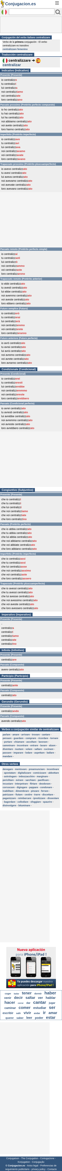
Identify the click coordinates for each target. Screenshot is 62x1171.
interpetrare (21, 783)
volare (29, 749)
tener (27, 993)
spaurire (47, 802)
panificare (43, 780)
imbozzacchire (27, 776)
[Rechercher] (31, 12)
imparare (18, 752)
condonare (46, 787)
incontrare (22, 745)
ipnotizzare (39, 798)
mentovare (21, 769)
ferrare (44, 791)
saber (20, 1018)
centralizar (12, 65)
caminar (10, 1008)
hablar (51, 998)
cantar (39, 1002)
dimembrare (22, 791)
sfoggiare (35, 802)
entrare (34, 745)
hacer (9, 1002)
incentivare (53, 769)
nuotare (19, 749)
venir (7, 998)
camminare (9, 745)
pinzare (35, 791)
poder (39, 1017)
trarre (37, 794)
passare (7, 752)
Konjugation (24, 1162)
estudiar (39, 1008)
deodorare (44, 783)
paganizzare (9, 798)
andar (37, 1013)
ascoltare (31, 741)
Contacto (52, 1169)
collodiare (22, 802)
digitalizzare (24, 772)
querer (9, 1018)
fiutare (19, 794)
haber (50, 992)
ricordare (43, 738)
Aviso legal (32, 1165)
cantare (46, 734)
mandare (7, 756)
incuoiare (8, 783)
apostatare (10, 772)
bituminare (24, 805)
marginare (42, 776)
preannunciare (37, 769)
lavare (43, 745)
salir (18, 1013)
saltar (30, 998)
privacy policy (38, 1169)
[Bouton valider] (57, 12)
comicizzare (39, 772)
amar (53, 1013)
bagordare (9, 802)
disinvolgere (9, 805)
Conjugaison (12, 1158)
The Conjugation (29, 1158)
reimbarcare (24, 798)
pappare (33, 787)
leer (29, 1017)
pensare (7, 738)
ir (44, 1012)
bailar (16, 994)
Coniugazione (47, 1158)
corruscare (9, 787)
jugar (52, 1003)
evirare (19, 780)
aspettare (39, 752)
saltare (38, 749)
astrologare (10, 776)
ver (40, 998)
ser (52, 1007)
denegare (8, 769)
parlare (6, 734)
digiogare (22, 787)
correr (21, 1003)
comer (25, 1007)
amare (15, 734)
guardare (18, 738)
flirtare (33, 783)
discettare (47, 794)
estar (50, 1017)
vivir (27, 1013)
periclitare (8, 780)
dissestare (53, 798)
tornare (54, 738)
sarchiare (30, 780)
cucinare (49, 749)
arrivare (25, 734)
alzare (52, 745)
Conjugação (38, 1162)
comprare (31, 738)
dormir (38, 993)
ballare (50, 752)
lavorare (43, 741)
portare (8, 741)
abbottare (53, 772)
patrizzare (8, 794)
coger (8, 993)
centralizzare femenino (15, 49)
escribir (8, 1013)
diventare (8, 749)
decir (18, 998)
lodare (28, 752)
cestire (28, 794)
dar (28, 1003)
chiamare (19, 741)
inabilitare (8, 791)
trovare (36, 734)
